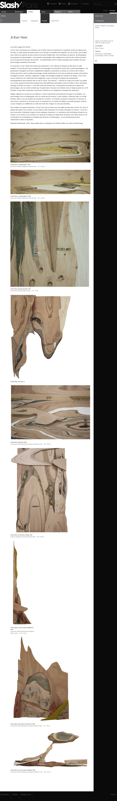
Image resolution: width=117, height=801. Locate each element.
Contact (113, 794)
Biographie (34, 21)
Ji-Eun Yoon (13, 164)
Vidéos (70, 12)
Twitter (64, 4)
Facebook (53, 4)
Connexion (85, 4)
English (105, 10)
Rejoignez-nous (26, 794)
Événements (19, 12)
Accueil (3, 12)
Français (112, 10)
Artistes (30, 12)
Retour (3, 16)
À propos (24, 21)
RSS (95, 61)
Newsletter (74, 4)
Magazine (58, 12)
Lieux (43, 12)
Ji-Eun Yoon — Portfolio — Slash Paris (20, 4)
